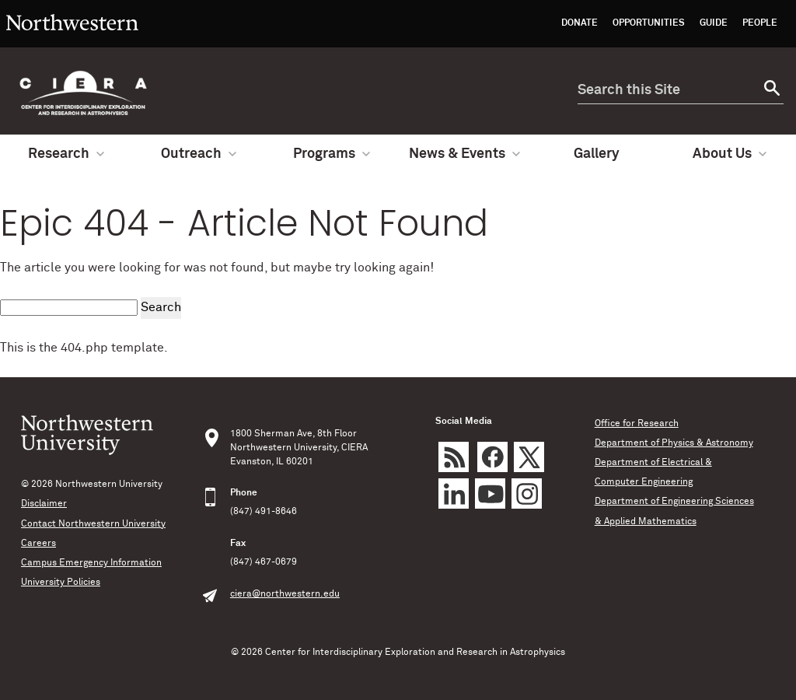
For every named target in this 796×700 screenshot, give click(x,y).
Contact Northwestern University (93, 524)
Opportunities (649, 23)
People (759, 23)
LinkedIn (453, 493)
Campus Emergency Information (91, 563)
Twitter (529, 457)
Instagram (526, 493)
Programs (331, 154)
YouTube (490, 493)
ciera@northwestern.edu (285, 594)
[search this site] (667, 90)
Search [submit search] (161, 307)
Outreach (198, 154)
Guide (714, 23)
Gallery (597, 154)
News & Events (464, 154)
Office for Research (637, 424)
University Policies (60, 582)
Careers (38, 543)
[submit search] (770, 90)
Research (66, 154)
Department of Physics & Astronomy (674, 443)
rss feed (453, 457)
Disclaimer (44, 504)
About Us (729, 154)
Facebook (492, 457)
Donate (579, 23)
